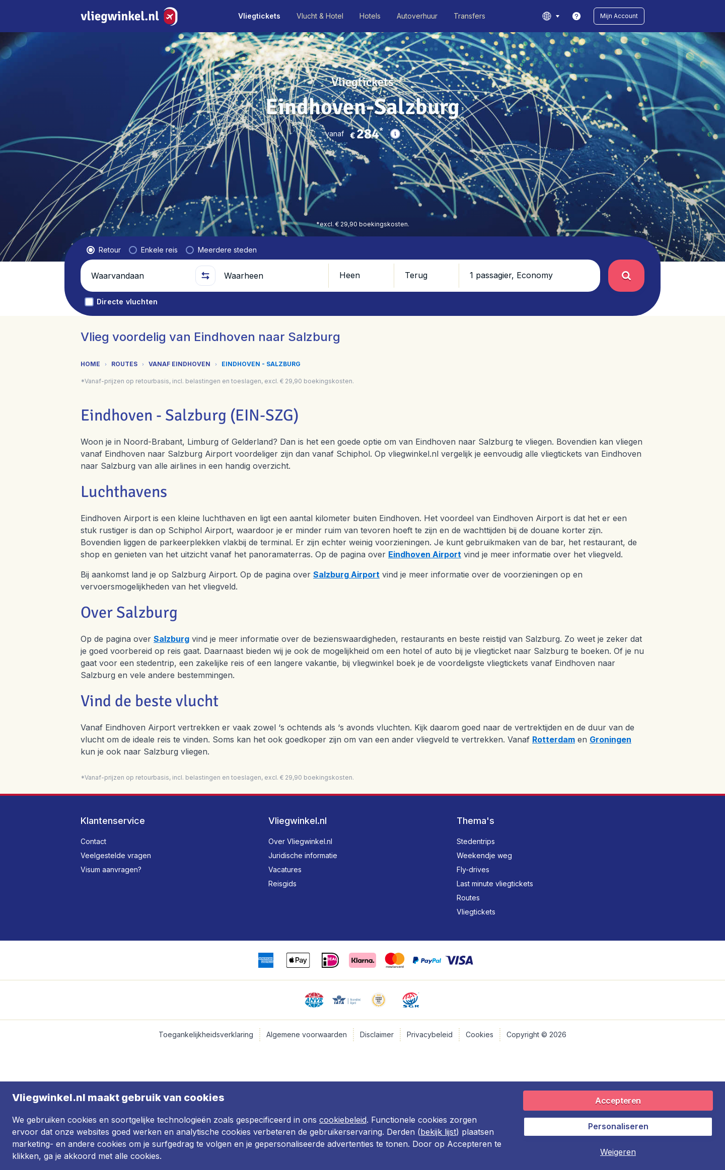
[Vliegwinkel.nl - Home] (131, 16)
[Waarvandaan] (139, 276)
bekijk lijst (438, 1132)
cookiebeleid (343, 1120)
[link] (576, 16)
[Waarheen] (272, 276)
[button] (619, 16)
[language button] (550, 16)
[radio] (104, 250)
